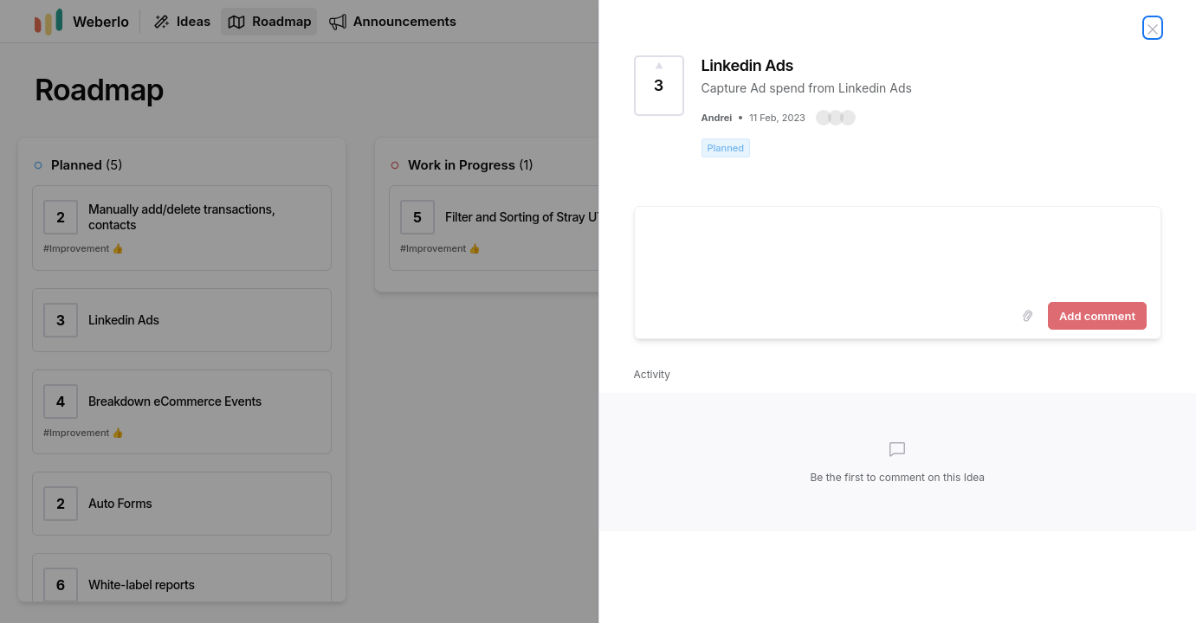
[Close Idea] (1152, 27)
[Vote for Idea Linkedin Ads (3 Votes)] (659, 85)
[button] (836, 117)
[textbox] (898, 251)
